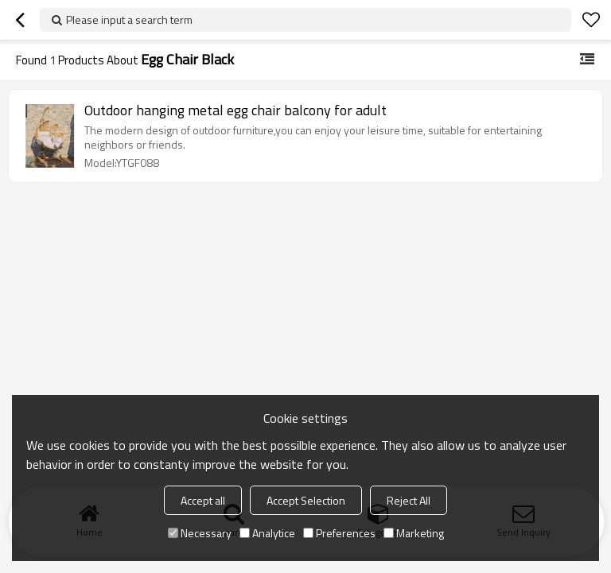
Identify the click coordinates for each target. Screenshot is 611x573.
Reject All (408, 500)
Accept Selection (306, 500)
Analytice (267, 533)
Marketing (413, 533)
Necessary (200, 533)
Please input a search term (129, 19)
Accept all (203, 500)
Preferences (339, 533)
